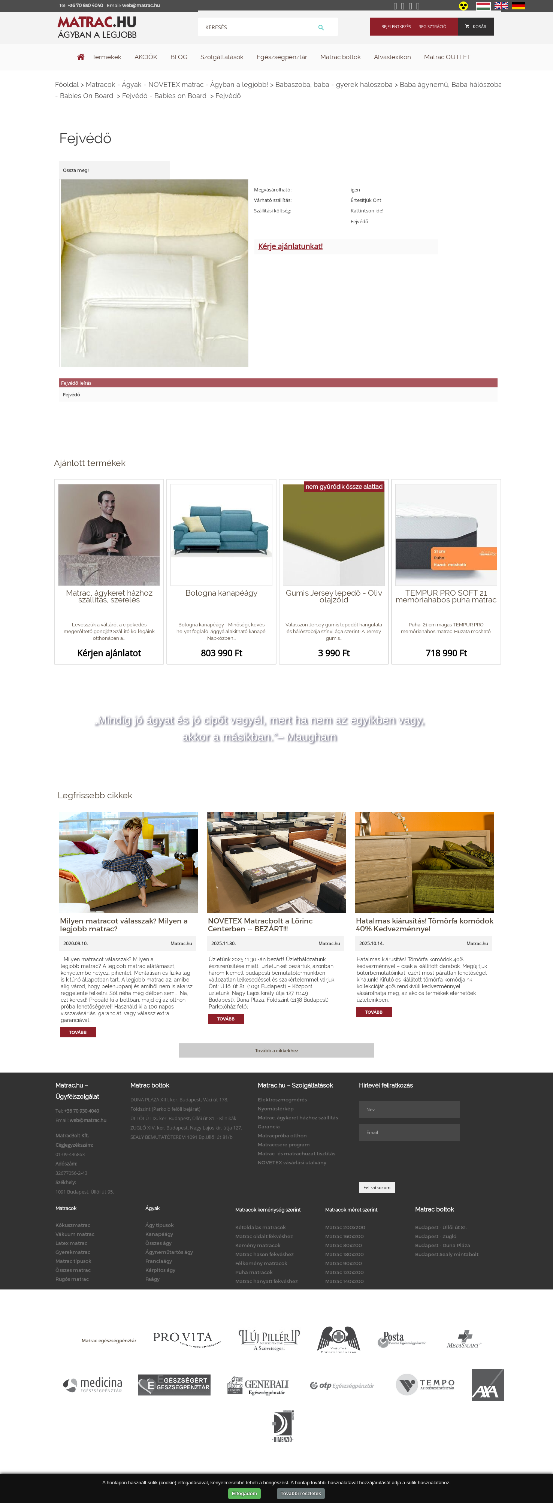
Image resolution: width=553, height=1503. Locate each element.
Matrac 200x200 (345, 1227)
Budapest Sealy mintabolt (446, 1254)
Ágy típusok (159, 1225)
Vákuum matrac (74, 1234)
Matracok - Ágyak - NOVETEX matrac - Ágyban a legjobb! (177, 84)
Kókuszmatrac (72, 1225)
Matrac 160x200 (344, 1236)
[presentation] (416, 1161)
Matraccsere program (284, 1144)
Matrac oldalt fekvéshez (264, 1236)
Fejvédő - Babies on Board (165, 96)
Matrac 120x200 (344, 1272)
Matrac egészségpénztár (109, 1340)
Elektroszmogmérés (282, 1100)
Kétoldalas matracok (260, 1227)
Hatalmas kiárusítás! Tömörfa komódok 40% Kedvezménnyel (424, 924)
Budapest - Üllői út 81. (441, 1227)
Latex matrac (71, 1243)
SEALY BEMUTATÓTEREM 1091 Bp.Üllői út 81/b (181, 1137)
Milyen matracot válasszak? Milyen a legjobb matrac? (124, 924)
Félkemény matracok (261, 1263)
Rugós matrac (72, 1279)
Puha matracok (254, 1272)
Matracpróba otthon (282, 1135)
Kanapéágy (159, 1234)
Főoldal (67, 84)
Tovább (78, 1032)
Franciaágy (158, 1261)
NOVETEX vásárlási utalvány (292, 1162)
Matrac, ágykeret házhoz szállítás (298, 1118)
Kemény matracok (258, 1245)
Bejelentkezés (396, 26)
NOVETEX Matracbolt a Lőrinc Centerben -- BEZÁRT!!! (260, 924)
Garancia (269, 1126)
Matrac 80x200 (343, 1245)
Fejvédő (228, 96)
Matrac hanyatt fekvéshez (266, 1281)
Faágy (152, 1279)
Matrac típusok (73, 1261)
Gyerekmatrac (72, 1252)
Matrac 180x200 (344, 1254)
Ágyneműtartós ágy (169, 1252)
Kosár (475, 26)
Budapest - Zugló (435, 1236)
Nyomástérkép (276, 1109)
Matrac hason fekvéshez (264, 1254)
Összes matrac (73, 1270)
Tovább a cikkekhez (276, 1050)
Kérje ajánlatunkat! (290, 246)
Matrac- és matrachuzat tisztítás (296, 1153)
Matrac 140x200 (344, 1281)
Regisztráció (432, 26)
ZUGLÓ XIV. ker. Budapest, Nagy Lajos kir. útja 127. (186, 1127)
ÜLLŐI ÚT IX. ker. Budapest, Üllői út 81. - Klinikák (183, 1118)
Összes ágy (158, 1243)
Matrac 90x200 (343, 1263)
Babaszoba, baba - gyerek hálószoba (334, 84)
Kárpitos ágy (160, 1270)
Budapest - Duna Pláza (442, 1245)
